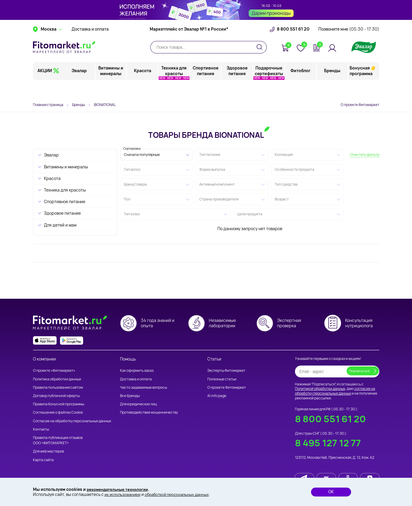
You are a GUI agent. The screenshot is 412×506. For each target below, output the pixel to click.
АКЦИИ (44, 87)
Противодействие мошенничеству (149, 412)
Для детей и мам (60, 225)
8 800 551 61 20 (293, 46)
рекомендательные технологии (120, 489)
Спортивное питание (206, 87)
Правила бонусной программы (58, 404)
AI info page (216, 395)
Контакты (41, 429)
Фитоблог (301, 87)
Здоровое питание (237, 87)
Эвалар (79, 87)
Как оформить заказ (137, 370)
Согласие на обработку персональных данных (72, 420)
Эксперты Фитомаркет (226, 370)
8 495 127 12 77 (328, 443)
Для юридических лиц (138, 404)
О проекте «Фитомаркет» (54, 370)
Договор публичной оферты (56, 395)
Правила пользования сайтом (58, 387)
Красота (142, 87)
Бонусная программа (361, 87)
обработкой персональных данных (181, 494)
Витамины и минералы (111, 87)
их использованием (124, 494)
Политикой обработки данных (320, 388)
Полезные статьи (221, 379)
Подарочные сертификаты (269, 87)
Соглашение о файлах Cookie (58, 412)
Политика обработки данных (57, 379)
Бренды (332, 87)
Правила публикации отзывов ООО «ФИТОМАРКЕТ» (58, 440)
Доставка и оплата (90, 46)
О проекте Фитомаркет (360, 104)
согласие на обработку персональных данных (335, 391)
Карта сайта (43, 459)
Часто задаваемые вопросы (143, 387)
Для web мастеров (48, 451)
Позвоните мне (348, 46)
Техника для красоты (174, 87)
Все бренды (130, 395)
